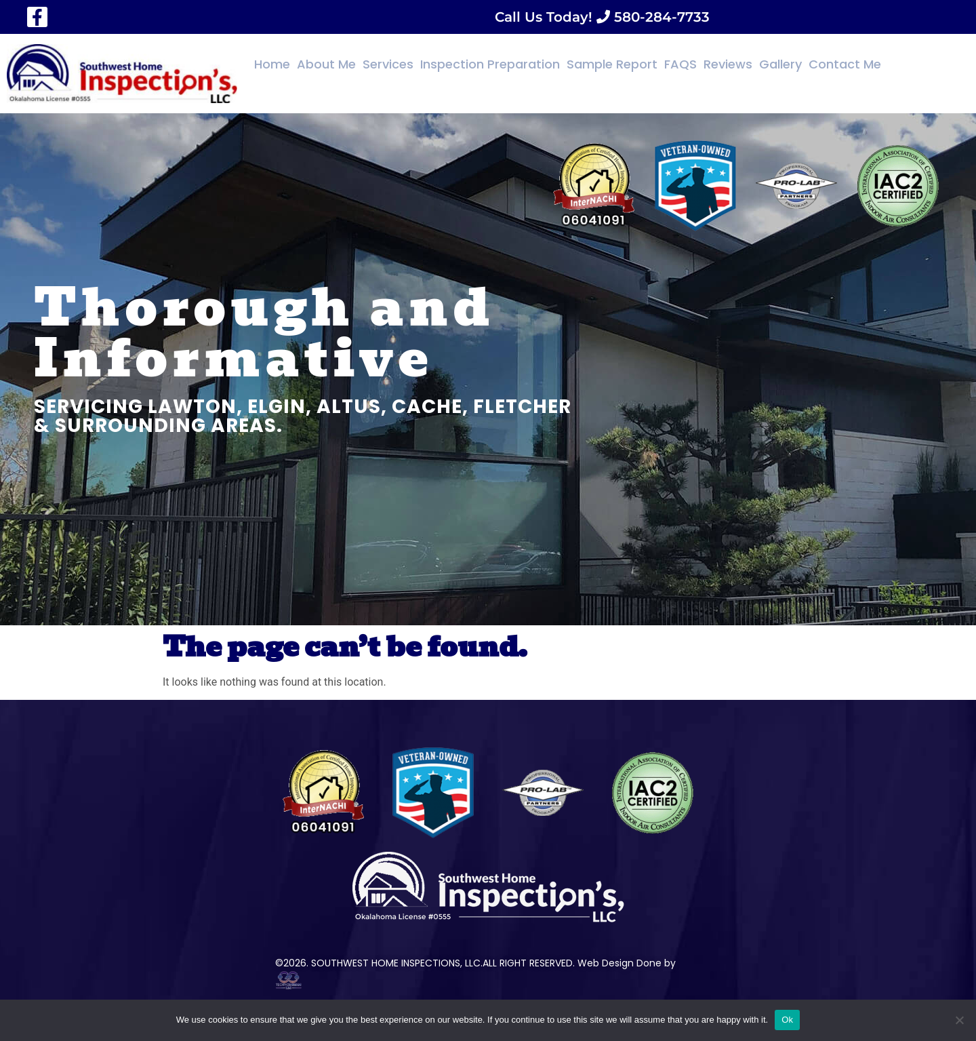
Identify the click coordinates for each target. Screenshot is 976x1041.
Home (272, 64)
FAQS (680, 64)
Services (388, 64)
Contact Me (845, 64)
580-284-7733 (660, 17)
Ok (787, 1020)
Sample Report (612, 64)
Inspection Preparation (490, 64)
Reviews (728, 64)
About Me (326, 64)
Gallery (780, 64)
